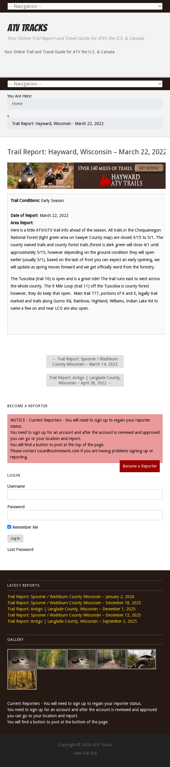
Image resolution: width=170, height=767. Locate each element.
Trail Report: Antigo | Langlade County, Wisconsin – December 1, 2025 (71, 609)
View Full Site (85, 753)
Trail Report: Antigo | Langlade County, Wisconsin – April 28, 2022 (85, 380)
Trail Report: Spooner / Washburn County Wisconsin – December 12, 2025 (74, 615)
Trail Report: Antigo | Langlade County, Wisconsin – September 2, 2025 (72, 621)
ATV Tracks (27, 28)
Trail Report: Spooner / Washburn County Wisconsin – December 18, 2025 (74, 602)
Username (16, 486)
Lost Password (20, 549)
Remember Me (22, 527)
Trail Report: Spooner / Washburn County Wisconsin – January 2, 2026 (70, 596)
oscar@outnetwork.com (58, 450)
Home (17, 104)
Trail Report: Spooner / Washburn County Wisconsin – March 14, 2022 (85, 362)
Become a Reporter (140, 466)
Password (16, 506)
